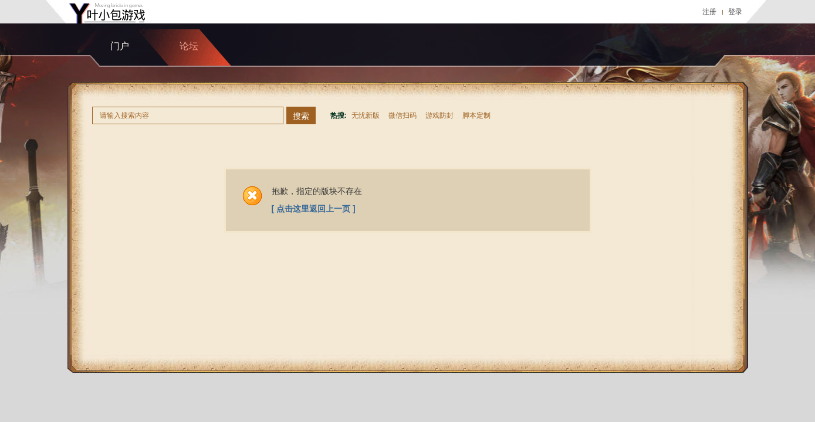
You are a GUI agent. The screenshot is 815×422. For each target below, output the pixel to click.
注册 (709, 12)
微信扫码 (402, 115)
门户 (119, 46)
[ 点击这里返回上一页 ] (314, 208)
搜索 (301, 116)
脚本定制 (476, 115)
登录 (735, 12)
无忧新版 (365, 115)
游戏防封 (439, 115)
